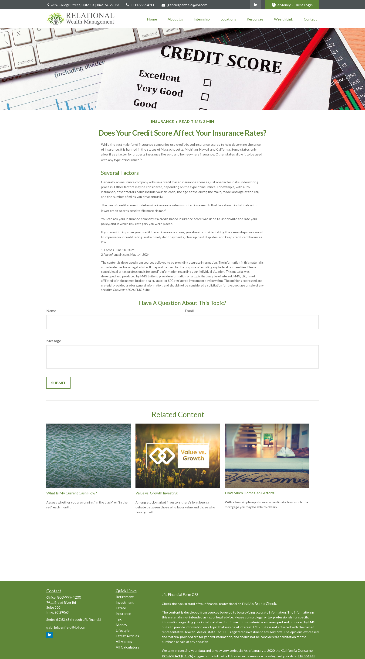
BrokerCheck (265, 603)
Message (53, 340)
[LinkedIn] (255, 4)
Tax (119, 619)
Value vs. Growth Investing (156, 493)
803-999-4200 (140, 5)
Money (121, 624)
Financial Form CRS (183, 594)
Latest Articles (127, 636)
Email (189, 310)
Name (51, 310)
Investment (125, 602)
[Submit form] (58, 383)
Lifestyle (122, 630)
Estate (121, 608)
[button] (152, 18)
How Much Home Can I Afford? (250, 492)
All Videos (124, 641)
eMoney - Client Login (292, 5)
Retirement (125, 596)
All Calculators (127, 647)
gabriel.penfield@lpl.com (184, 5)
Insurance (123, 613)
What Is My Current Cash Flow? (71, 493)
